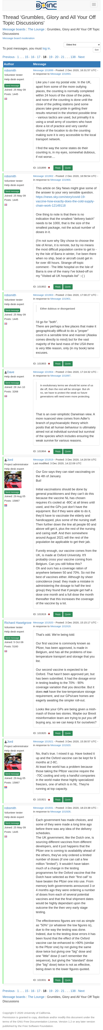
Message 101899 (43, 70)
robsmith (10, 70)
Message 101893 (60, 73)
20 (56, 57)
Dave (10, 372)
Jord (10, 460)
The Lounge (36, 29)
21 (62, 57)
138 (73, 57)
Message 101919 (43, 459)
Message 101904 (43, 371)
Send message (12, 85)
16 (32, 57)
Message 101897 (60, 375)
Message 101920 (43, 622)
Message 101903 (43, 294)
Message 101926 (60, 811)
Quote (68, 168)
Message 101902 (43, 176)
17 (38, 57)
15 (26, 57)
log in (46, 48)
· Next (80, 57)
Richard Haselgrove (17, 622)
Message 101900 (60, 179)
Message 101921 (43, 741)
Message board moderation (19, 38)
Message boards (14, 29)
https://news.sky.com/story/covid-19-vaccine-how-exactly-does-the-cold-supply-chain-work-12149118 (65, 201)
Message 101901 (60, 298)
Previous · (10, 57)
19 (50, 57)
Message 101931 (43, 807)
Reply (58, 168)
